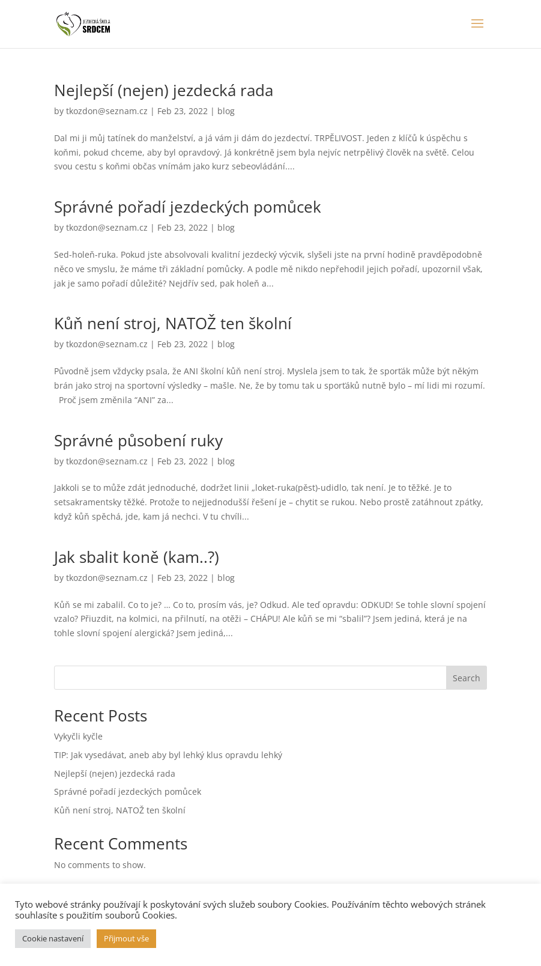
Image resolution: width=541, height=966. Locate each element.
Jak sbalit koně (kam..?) (136, 557)
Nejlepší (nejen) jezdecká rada (163, 90)
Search (466, 678)
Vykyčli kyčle (78, 736)
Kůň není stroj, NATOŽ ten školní (173, 323)
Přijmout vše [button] (126, 938)
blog (226, 111)
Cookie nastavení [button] (52, 938)
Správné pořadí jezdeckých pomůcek (187, 206)
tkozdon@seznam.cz (107, 111)
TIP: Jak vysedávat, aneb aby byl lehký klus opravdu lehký (168, 755)
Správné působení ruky (138, 440)
